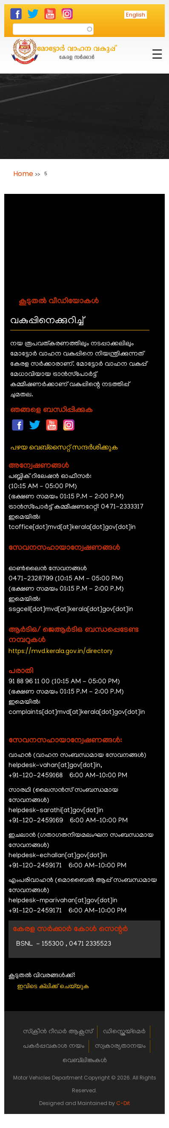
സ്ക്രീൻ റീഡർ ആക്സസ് (58, 1032)
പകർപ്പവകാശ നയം (53, 1046)
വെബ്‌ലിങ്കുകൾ (85, 1061)
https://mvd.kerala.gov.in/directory (61, 651)
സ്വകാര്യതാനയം (120, 1046)
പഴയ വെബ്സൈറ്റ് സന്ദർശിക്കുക (63, 447)
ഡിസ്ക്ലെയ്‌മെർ (124, 1032)
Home (23, 174)
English (135, 15)
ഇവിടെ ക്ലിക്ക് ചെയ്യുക (53, 986)
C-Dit (123, 1103)
